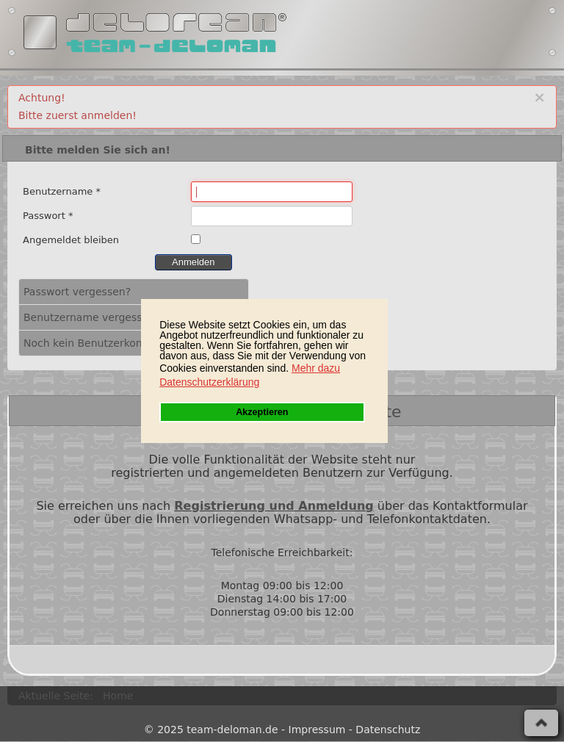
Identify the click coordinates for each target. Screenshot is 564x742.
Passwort (48, 215)
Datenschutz (387, 729)
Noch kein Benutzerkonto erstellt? (111, 343)
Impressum (317, 729)
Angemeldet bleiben (71, 239)
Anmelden (193, 261)
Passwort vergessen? (77, 292)
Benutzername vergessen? (92, 317)
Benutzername (62, 191)
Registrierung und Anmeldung (273, 506)
